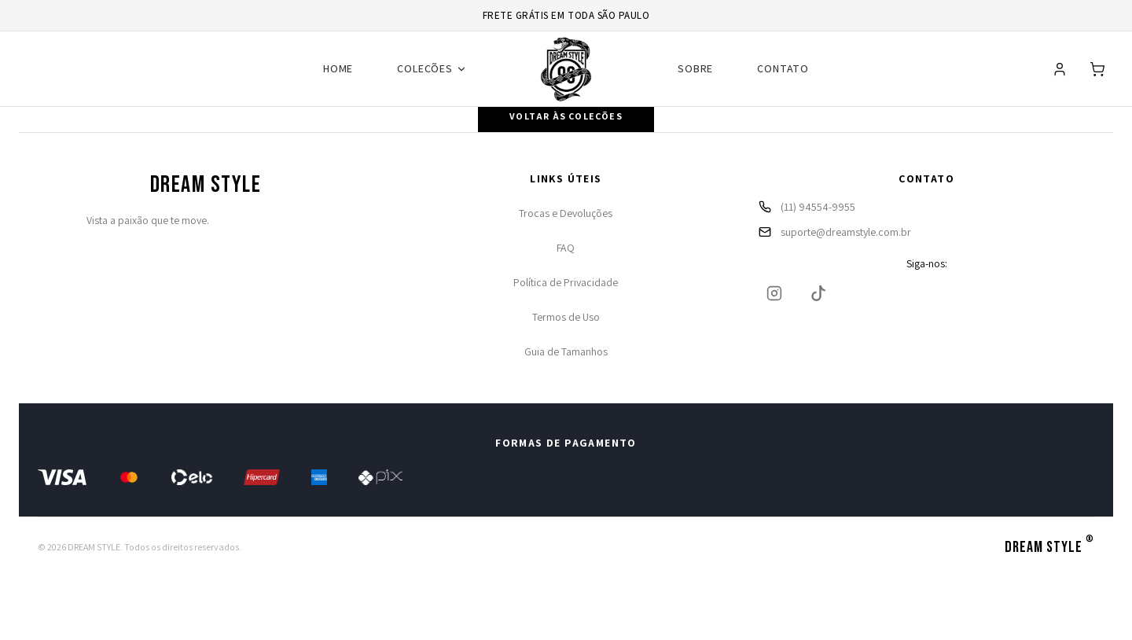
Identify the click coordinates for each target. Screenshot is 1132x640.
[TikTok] (818, 293)
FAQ (566, 248)
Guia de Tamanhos (566, 351)
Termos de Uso (566, 317)
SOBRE (695, 68)
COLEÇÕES (432, 68)
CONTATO (783, 68)
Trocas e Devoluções (565, 213)
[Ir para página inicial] (566, 69)
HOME (338, 68)
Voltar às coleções (566, 116)
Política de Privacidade (565, 282)
